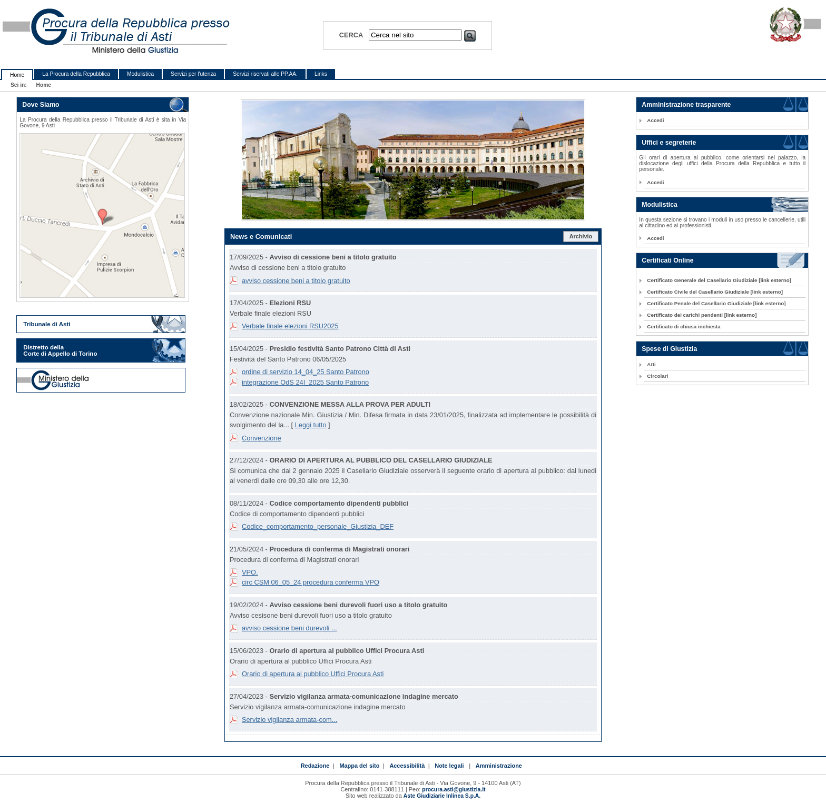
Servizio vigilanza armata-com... (289, 719)
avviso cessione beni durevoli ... (289, 628)
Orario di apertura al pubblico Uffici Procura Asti (313, 674)
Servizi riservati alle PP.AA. (265, 74)
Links (320, 74)
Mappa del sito (359, 765)
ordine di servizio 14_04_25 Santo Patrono (305, 372)
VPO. (250, 572)
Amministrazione (499, 765)
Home (17, 75)
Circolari (657, 376)
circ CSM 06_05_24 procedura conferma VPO (310, 582)
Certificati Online (667, 260)
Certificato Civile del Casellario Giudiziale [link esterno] (715, 292)
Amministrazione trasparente (686, 104)
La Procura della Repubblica (76, 74)
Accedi (655, 120)
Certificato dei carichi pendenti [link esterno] (701, 315)
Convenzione (261, 438)
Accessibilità (407, 765)
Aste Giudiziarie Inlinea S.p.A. (442, 796)
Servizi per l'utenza (193, 74)
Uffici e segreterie (669, 142)
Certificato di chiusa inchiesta (683, 326)
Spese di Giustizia (669, 349)
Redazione (315, 765)
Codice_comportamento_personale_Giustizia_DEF (318, 526)
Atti (651, 364)
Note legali (449, 765)
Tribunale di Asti (46, 324)
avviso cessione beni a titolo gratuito (296, 281)
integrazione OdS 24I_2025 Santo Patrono (305, 382)
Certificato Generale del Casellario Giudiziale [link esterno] (719, 280)
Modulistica (140, 74)
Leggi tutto (311, 425)
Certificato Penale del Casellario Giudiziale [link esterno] (716, 303)
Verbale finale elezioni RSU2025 (290, 326)
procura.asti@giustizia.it (453, 789)
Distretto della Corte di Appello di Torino (60, 350)
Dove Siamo (40, 104)
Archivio (581, 236)
